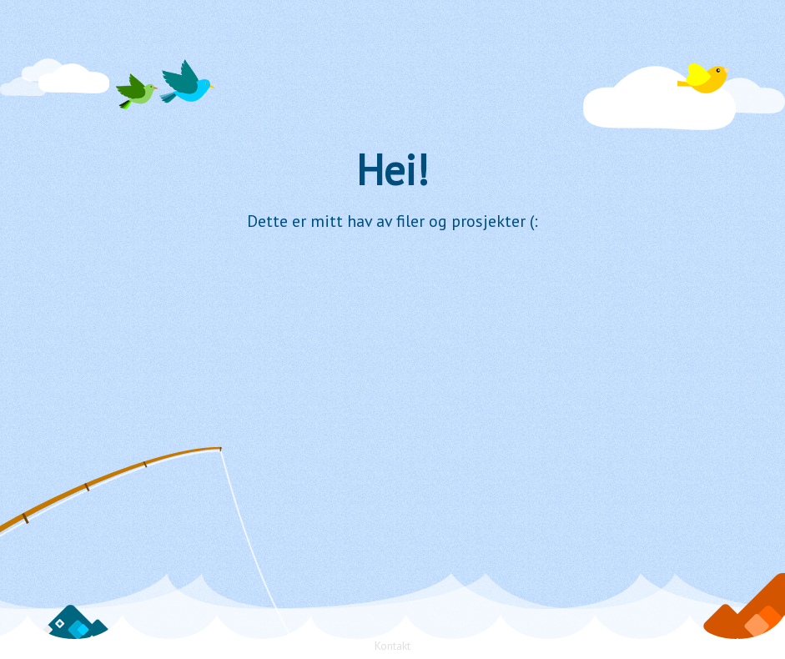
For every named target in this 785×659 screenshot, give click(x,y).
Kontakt (392, 645)
